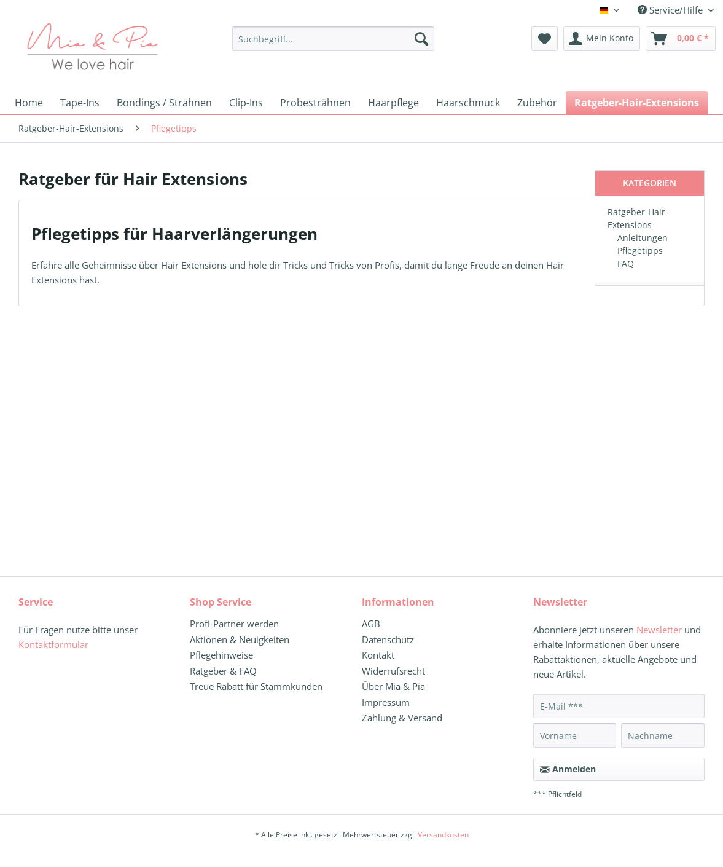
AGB (371, 623)
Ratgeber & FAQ (223, 671)
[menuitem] (333, 44)
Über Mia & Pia (393, 686)
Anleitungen (642, 237)
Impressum (386, 702)
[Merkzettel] (544, 38)
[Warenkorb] (681, 38)
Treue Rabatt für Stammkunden (256, 686)
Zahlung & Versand (402, 717)
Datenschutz (388, 639)
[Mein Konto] (601, 38)
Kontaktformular (53, 644)
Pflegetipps (640, 250)
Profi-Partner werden (234, 623)
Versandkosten (443, 834)
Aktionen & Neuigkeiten (239, 639)
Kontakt (378, 655)
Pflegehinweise (221, 655)
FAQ (625, 263)
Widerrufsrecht (393, 671)
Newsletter (659, 630)
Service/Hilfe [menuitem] (671, 10)
